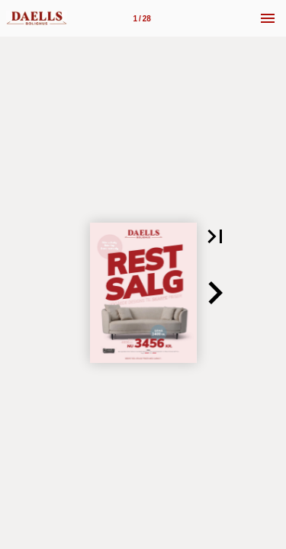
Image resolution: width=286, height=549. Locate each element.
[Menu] (267, 18)
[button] (215, 236)
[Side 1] (142, 18)
